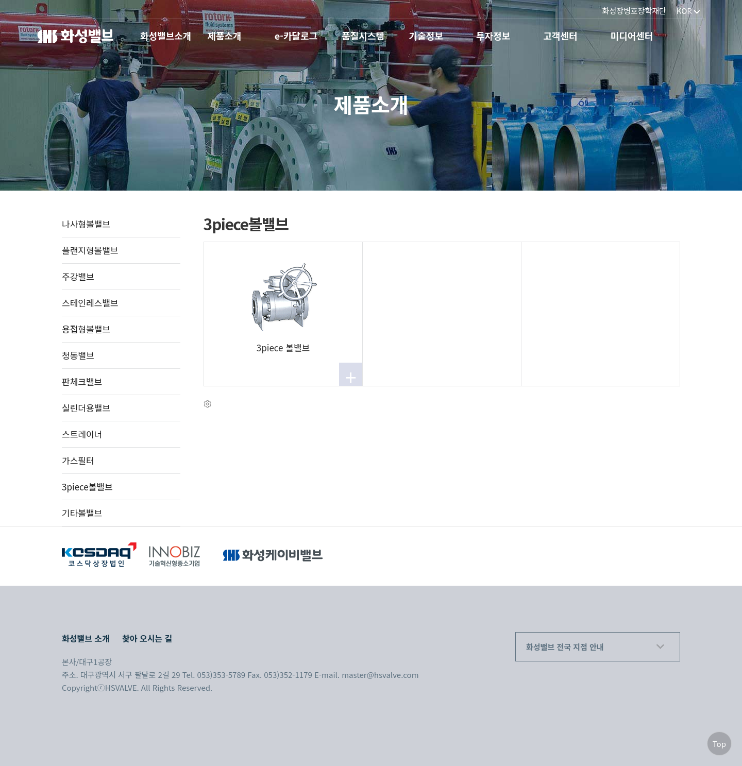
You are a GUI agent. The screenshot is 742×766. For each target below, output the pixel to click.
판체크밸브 (82, 381)
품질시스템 (363, 35)
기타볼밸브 (82, 512)
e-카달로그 (296, 35)
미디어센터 (632, 35)
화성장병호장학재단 (634, 10)
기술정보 (426, 35)
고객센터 (560, 35)
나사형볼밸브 (86, 223)
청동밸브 (78, 355)
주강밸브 (78, 276)
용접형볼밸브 (86, 328)
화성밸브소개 (165, 35)
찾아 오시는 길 (147, 638)
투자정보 (493, 35)
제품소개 (224, 35)
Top (719, 743)
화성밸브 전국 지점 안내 (565, 646)
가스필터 (78, 460)
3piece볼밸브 (87, 486)
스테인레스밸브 (90, 302)
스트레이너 (82, 434)
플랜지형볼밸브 (90, 250)
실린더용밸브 (86, 407)
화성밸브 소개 (86, 638)
